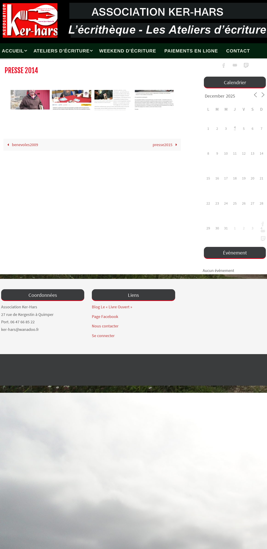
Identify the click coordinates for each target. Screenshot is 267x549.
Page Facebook (105, 316)
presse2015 (166, 144)
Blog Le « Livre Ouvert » (112, 306)
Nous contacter (105, 326)
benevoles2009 (21, 144)
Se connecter (103, 335)
